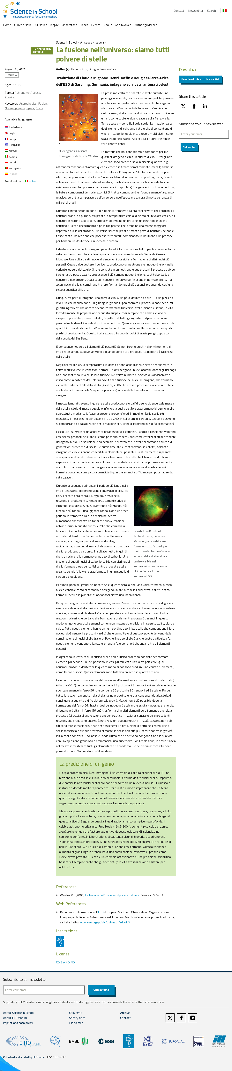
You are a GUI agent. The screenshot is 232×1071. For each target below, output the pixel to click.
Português (13, 168)
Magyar (11, 151)
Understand (69, 24)
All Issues (41, 24)
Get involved (123, 24)
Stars (39, 108)
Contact (179, 10)
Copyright (75, 1012)
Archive (125, 1012)
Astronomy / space (27, 92)
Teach (84, 24)
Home (7, 24)
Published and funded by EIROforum (24, 1057)
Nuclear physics (15, 108)
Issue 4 (99, 42)
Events (96, 24)
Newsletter (195, 10)
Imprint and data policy (18, 1023)
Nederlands (14, 127)
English (11, 133)
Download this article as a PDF (200, 79)
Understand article (42, 50)
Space (30, 108)
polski (10, 162)
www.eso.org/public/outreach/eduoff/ (104, 922)
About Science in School (18, 1012)
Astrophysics (28, 103)
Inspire (54, 24)
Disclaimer (76, 1023)
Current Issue (23, 24)
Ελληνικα (12, 145)
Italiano (11, 156)
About (108, 24)
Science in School (66, 42)
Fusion (42, 103)
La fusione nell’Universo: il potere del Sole (112, 895)
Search (211, 10)
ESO (101, 912)
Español (11, 174)
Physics (10, 97)
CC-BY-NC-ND (65, 962)
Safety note (77, 1018)
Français (12, 139)
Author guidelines (145, 24)
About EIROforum (15, 1018)
